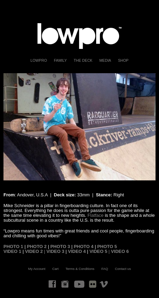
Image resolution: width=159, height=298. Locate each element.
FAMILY (60, 60)
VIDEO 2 (34, 251)
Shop (123, 60)
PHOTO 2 (37, 246)
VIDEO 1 (12, 251)
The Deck (83, 60)
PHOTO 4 (83, 246)
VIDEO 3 (55, 251)
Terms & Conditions (80, 269)
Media (105, 60)
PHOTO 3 (59, 246)
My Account (36, 269)
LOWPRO (39, 60)
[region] (79, 126)
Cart (55, 269)
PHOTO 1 (13, 246)
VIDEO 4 (77, 251)
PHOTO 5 (107, 246)
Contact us (123, 269)
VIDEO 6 (120, 251)
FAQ (104, 269)
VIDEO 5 (99, 251)
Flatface (95, 215)
